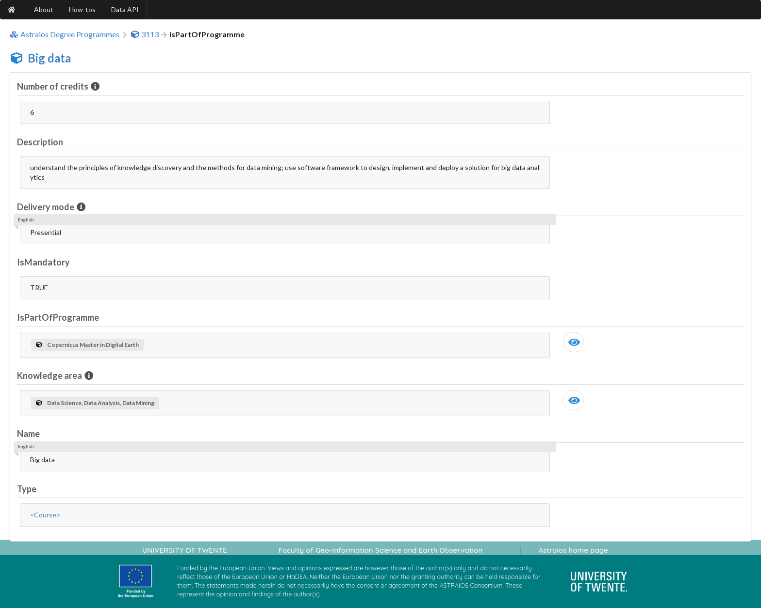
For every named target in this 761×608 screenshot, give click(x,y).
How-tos (82, 9)
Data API (125, 9)
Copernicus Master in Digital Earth (87, 344)
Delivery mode (46, 207)
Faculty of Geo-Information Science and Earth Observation (380, 550)
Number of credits (53, 86)
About (43, 9)
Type (26, 488)
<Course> (45, 515)
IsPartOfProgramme (58, 317)
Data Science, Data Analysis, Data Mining (95, 402)
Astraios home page (573, 550)
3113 (145, 34)
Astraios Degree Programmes (64, 34)
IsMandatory (43, 262)
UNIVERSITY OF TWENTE (184, 550)
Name (28, 433)
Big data (49, 58)
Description (40, 142)
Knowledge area (50, 375)
